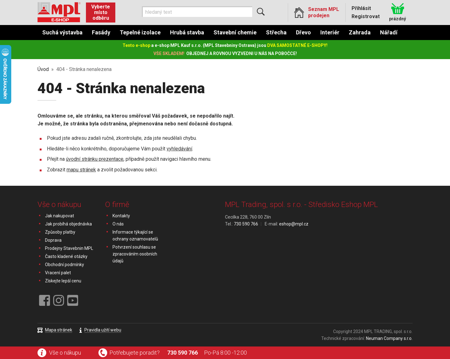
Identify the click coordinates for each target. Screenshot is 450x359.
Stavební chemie (235, 32)
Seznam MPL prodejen (323, 12)
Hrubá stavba (187, 32)
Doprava (53, 240)
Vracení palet (58, 272)
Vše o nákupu (65, 352)
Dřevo (303, 32)
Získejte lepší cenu (63, 280)
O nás (118, 223)
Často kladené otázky (66, 256)
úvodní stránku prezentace (94, 159)
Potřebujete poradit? (134, 352)
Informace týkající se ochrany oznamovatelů (135, 235)
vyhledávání (179, 149)
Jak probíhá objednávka (68, 223)
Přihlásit (361, 8)
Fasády (101, 32)
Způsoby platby (60, 232)
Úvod (43, 69)
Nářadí (389, 32)
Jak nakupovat (59, 215)
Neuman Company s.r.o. (389, 338)
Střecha (276, 32)
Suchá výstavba (62, 32)
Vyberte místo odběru (100, 12)
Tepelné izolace (140, 32)
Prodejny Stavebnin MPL (69, 248)
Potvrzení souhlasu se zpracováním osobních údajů (134, 254)
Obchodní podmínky (64, 264)
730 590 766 (182, 352)
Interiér (329, 32)
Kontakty (121, 215)
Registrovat (366, 16)
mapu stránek (81, 170)
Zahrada (360, 32)
